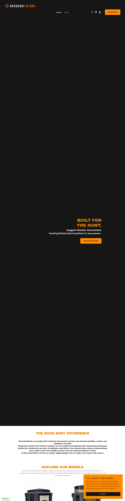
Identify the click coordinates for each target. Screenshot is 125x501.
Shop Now (112, 12)
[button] (100, 12)
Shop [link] (66, 12)
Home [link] (58, 12)
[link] (20, 12)
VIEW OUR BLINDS (90, 241)
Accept (103, 494)
